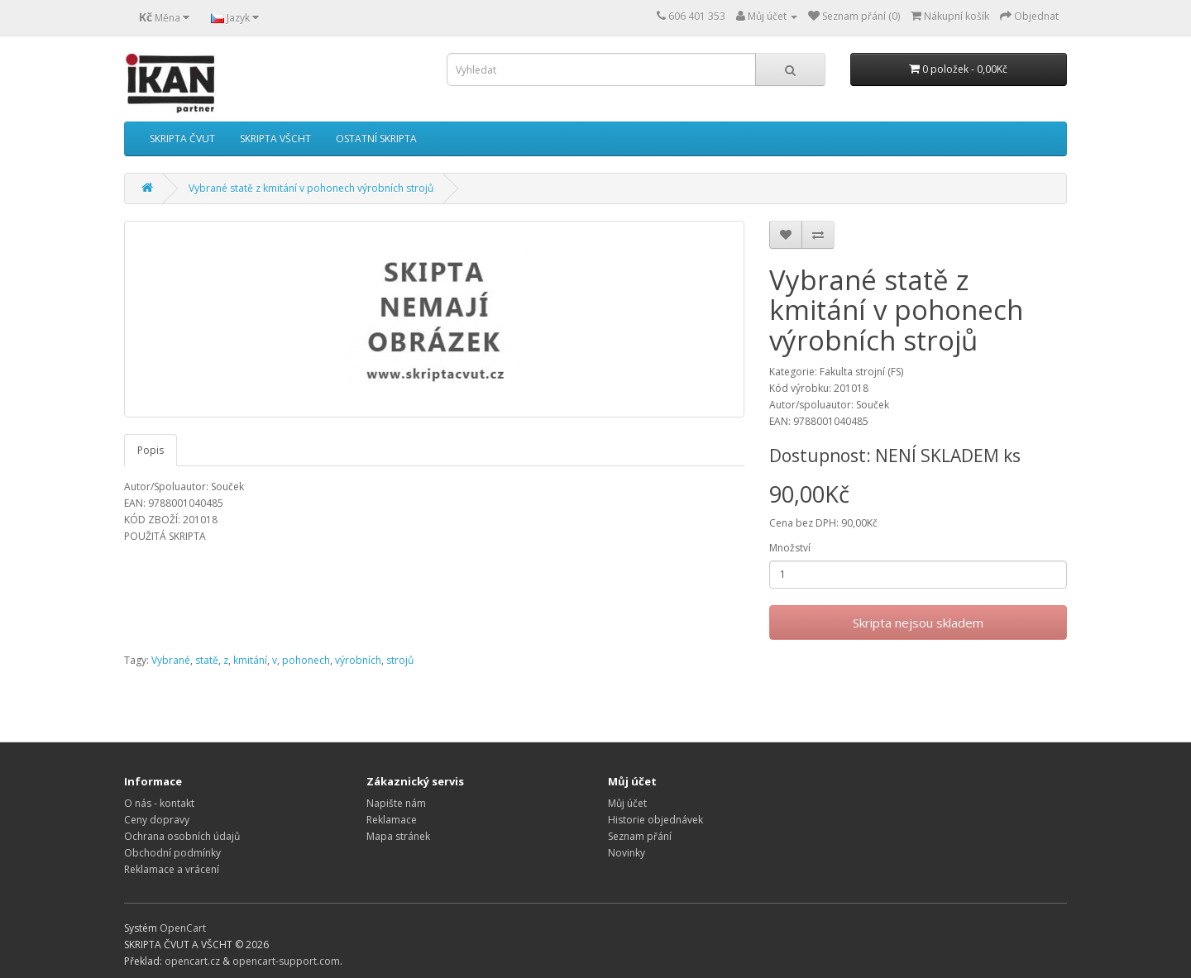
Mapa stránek (398, 836)
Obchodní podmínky (172, 853)
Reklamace (391, 820)
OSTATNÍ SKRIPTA (376, 138)
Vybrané (170, 660)
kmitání (250, 660)
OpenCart (183, 928)
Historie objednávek (655, 820)
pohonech (306, 660)
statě (206, 660)
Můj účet (627, 803)
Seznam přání (640, 836)
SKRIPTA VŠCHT (275, 138)
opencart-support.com (286, 961)
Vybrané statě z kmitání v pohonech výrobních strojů (311, 188)
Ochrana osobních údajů (182, 836)
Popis (150, 450)
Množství (790, 548)
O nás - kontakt (159, 803)
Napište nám (396, 803)
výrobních (358, 660)
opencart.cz (192, 961)
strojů (400, 660)
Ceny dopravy (156, 820)
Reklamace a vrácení (171, 869)
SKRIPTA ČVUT (182, 138)
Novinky (626, 853)
